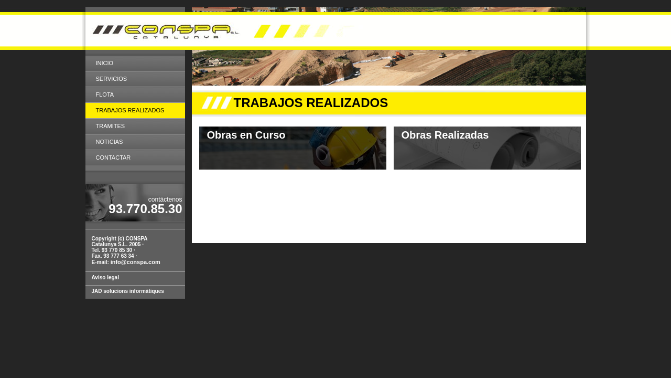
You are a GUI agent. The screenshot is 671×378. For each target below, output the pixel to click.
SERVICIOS (111, 79)
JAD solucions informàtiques (128, 291)
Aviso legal (105, 277)
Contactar (113, 157)
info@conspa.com (135, 262)
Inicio (105, 63)
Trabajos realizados (130, 110)
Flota (105, 94)
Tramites (110, 126)
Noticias (109, 142)
